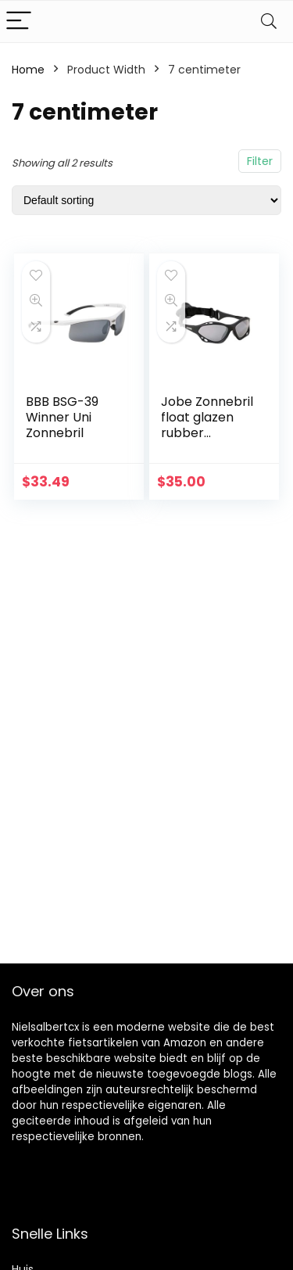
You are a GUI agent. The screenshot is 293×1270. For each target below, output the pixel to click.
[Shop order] (146, 200)
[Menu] (19, 21)
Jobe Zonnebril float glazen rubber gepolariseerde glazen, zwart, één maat (208, 441)
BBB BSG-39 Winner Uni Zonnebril (62, 417)
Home (28, 69)
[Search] (269, 21)
